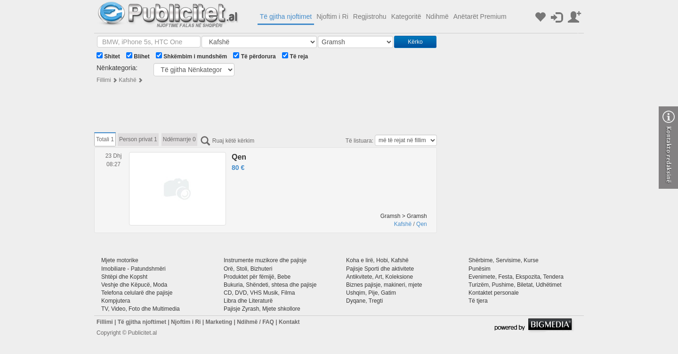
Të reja (295, 56)
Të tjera (478, 301)
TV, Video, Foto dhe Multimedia (140, 309)
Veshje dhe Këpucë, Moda (134, 285)
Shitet (108, 56)
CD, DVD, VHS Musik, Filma (259, 293)
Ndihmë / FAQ (255, 322)
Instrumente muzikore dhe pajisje (265, 260)
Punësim (479, 269)
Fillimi (104, 80)
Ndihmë (437, 16)
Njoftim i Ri (332, 16)
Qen (239, 157)
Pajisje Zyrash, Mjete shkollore (262, 309)
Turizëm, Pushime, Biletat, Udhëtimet (515, 285)
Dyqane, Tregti (364, 301)
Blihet (138, 56)
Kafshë (127, 80)
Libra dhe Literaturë (248, 301)
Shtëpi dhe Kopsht (124, 277)
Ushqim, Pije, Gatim (371, 293)
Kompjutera (115, 301)
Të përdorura (254, 56)
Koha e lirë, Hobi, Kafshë (377, 260)
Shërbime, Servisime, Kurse (503, 260)
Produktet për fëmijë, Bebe (257, 277)
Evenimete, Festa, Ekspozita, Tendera (516, 277)
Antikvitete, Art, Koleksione (379, 277)
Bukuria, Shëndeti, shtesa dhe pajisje (270, 285)
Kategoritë (406, 16)
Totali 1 (105, 139)
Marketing (218, 322)
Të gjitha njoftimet (286, 16)
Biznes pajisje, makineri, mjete (384, 285)
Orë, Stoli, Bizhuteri (248, 269)
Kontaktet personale (493, 293)
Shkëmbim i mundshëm (191, 56)
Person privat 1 (138, 139)
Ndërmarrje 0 (179, 139)
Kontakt (289, 322)
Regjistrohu (370, 16)
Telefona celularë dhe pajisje (136, 293)
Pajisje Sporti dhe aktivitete (380, 269)
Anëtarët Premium (480, 16)
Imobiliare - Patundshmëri (133, 269)
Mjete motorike (119, 260)
